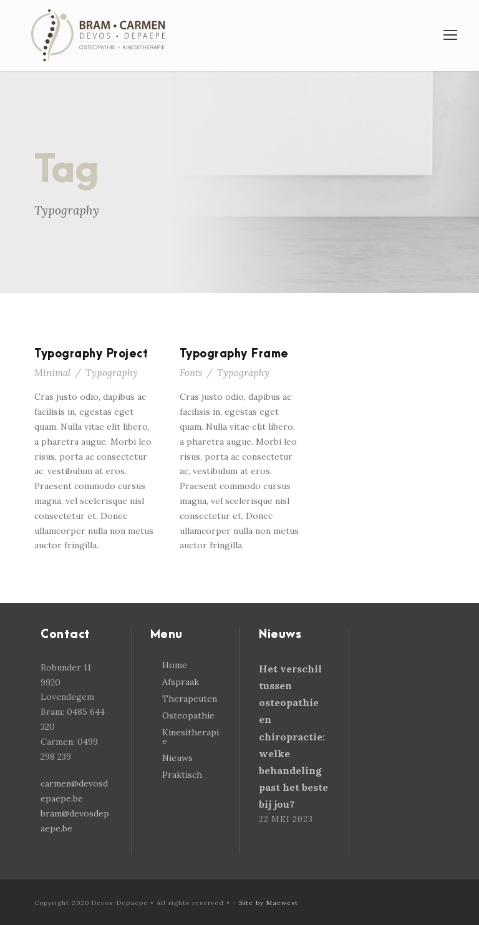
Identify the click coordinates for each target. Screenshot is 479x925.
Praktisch (182, 774)
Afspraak (180, 681)
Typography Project (91, 354)
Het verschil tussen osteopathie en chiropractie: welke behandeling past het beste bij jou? (293, 736)
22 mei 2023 (286, 819)
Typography (111, 373)
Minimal (52, 373)
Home (174, 665)
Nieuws (177, 757)
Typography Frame (234, 354)
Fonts (191, 373)
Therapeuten (189, 698)
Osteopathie (188, 715)
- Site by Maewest (265, 903)
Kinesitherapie (190, 737)
